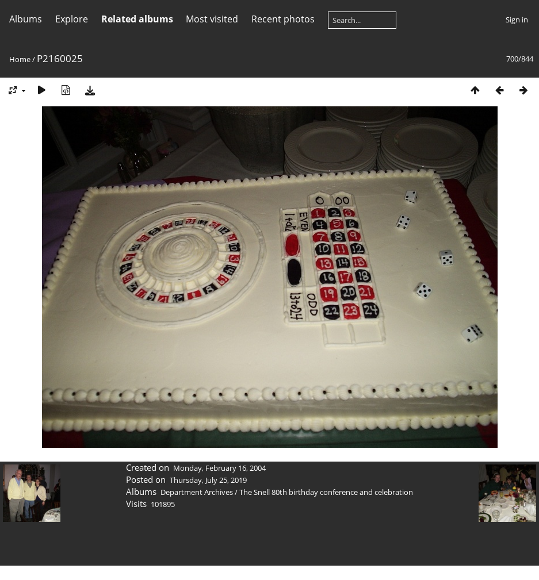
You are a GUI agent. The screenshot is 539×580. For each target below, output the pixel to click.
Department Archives (196, 492)
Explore (71, 19)
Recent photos (283, 19)
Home (19, 59)
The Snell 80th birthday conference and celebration (326, 492)
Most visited (212, 19)
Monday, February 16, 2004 (219, 468)
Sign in (517, 19)
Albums (25, 19)
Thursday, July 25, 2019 (208, 480)
